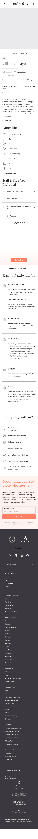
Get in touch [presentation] (9, 750)
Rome (7, 586)
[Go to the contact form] (34, 4)
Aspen (7, 599)
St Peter (15, 54)
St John (7, 630)
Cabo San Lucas (10, 659)
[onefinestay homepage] (20, 4)
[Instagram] (22, 555)
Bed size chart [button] (30, 86)
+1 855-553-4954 (10, 756)
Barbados (6, 54)
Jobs (6, 690)
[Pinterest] (16, 555)
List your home (9, 703)
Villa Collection (10, 617)
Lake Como (8, 653)
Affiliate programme (11, 700)
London (7, 577)
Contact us (8, 759)
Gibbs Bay (24, 54)
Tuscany (7, 647)
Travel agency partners (12, 697)
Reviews (7, 675)
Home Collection (11, 573)
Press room (8, 694)
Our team (8, 719)
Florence (8, 590)
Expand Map (19, 260)
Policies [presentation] (8, 724)
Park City (8, 602)
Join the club (19, 517)
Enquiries (8, 753)
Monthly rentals (10, 681)
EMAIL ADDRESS (9, 508)
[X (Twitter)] (10, 555)
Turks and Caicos (10, 627)
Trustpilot (19, 548)
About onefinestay (11, 716)
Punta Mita (8, 656)
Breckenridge (9, 605)
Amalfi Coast (9, 650)
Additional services (11, 672)
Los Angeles (9, 583)
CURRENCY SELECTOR (13, 771)
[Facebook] (27, 555)
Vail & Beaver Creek (11, 612)
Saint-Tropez (9, 621)
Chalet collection (11, 595)
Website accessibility (12, 744)
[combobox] (19, 773)
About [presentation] (7, 709)
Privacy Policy (9, 741)
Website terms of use (11, 734)
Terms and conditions (12, 738)
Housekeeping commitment (13, 728)
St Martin (8, 637)
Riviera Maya (9, 663)
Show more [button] (6, 121)
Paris (6, 580)
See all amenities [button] (9, 173)
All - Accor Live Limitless (13, 678)
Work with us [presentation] (10, 687)
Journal (7, 712)
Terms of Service (22, 524)
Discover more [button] (19, 564)
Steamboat (8, 608)
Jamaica (7, 640)
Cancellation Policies (12, 731)
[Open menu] (4, 4)
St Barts (7, 634)
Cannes (7, 624)
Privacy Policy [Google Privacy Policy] (11, 524)
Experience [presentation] (9, 668)
